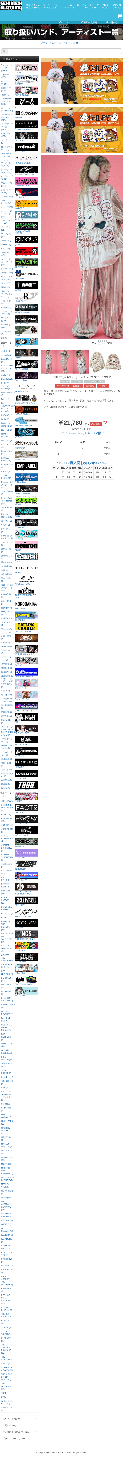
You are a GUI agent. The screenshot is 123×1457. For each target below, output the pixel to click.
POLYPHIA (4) (7, 1266)
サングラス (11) (6, 228)
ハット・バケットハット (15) (7, 214)
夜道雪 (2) (5, 784)
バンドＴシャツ (90, 6)
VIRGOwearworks (26, 308)
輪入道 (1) (5, 788)
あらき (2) (5, 525)
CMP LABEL (26, 467)
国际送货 (77, 386)
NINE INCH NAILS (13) (6, 1215)
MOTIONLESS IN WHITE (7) (7, 1178)
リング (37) (6, 283)
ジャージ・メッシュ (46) (7, 171)
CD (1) (4, 338)
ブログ (105, 6)
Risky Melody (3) (6, 466)
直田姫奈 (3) (6, 646)
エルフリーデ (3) (7, 543)
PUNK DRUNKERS (26, 252)
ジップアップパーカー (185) (7, 127)
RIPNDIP (26, 216)
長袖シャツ (65, 381)
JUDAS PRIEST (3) (6, 1071)
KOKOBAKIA (26, 605)
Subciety (26, 114)
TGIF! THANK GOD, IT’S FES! (26, 593)
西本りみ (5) (6, 716)
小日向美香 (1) (6, 595)
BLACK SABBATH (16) (5, 900)
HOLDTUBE (26, 969)
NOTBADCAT (26, 478)
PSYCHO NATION (26, 159)
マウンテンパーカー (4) (7, 155)
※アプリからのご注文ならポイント (82, 433)
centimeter (26, 275)
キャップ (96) (7, 207)
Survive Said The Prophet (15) (6, 501)
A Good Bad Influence (26, 125)
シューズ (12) (7, 269)
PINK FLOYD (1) (6, 1260)
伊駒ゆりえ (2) (6, 530)
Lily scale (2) (6, 430)
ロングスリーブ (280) (7, 82)
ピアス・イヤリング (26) (7, 278)
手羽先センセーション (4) (7, 700)
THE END (26, 569)
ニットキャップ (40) (7, 221)
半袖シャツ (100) (6, 75)
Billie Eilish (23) (5, 892)
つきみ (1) (5, 691)
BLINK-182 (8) (7, 913)
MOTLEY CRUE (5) (5, 1185)
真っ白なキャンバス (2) (7, 746)
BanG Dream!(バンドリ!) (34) (7, 368)
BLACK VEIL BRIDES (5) (6, 908)
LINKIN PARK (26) (7, 1122)
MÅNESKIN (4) (6, 1138)
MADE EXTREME (26, 580)
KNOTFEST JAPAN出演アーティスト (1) (7, 1096)
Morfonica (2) (6, 441)
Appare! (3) (6, 355)
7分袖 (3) (5, 95)
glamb (26, 103)
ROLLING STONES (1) (6, 1308)
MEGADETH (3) (6, 1152)
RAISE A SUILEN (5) (6, 459)
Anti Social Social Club (26, 913)
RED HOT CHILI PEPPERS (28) (5, 1299)
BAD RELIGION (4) (7, 878)
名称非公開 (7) (6, 764)
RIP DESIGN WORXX (26, 980)
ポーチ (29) (6, 244)
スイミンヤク (26, 854)
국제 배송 (103, 386)
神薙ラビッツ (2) (7, 557)
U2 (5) (3, 1397)
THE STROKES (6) (7, 1358)
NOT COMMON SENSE (26, 935)
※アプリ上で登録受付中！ (82, 463)
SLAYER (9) (6, 1327)
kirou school (26, 992)
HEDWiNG (26, 763)
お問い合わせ (20, 1425)
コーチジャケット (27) (7, 148)
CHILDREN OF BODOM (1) (6, 948)
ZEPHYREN (26, 901)
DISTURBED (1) (6, 986)
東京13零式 (26, 444)
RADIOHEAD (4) (6, 1271)
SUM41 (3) (5, 1364)
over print (26, 80)
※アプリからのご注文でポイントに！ (61, 43)
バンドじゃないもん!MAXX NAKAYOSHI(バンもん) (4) (7, 731)
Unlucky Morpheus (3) (6, 515)
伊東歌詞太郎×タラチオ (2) (7, 536)
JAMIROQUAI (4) (7, 1065)
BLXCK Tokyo (26, 741)
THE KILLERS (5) (7, 1082)
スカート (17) (7, 196)
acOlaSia (26, 924)
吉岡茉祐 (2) (6, 780)
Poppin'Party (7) (6, 452)
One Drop (26, 535)
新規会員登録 (88, 22)
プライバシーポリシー (20, 1438)
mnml (26, 331)
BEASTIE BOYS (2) (5, 885)
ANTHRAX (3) (7, 825)
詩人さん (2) (6, 629)
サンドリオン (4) (7, 623)
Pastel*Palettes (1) (7, 445)
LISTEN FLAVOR (26, 182)
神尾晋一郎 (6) (6, 550)
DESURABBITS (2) (7, 393)
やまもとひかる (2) (7, 774)
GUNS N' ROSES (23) (6, 1051)
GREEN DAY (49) (6, 1045)
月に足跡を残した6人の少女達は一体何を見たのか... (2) (7, 681)
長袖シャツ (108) (6, 89)
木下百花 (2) (6, 566)
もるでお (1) (6, 769)
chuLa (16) (5, 375)
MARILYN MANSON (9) (6, 1145)
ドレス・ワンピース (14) (7, 201)
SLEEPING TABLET (26, 422)
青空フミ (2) (6, 521)
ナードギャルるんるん (26, 707)
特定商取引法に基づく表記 (20, 1431)
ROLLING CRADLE (26, 627)
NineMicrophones (26, 489)
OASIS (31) (6, 1224)
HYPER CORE (26, 820)
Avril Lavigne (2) (6, 865)
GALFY (101, 381)
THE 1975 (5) (6, 801)
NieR (26, 718)
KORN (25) (6, 1104)
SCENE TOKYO (26, 91)
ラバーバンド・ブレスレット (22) (7, 294)
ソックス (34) (7, 273)
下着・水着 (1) (6, 302)
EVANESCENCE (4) (7, 1006)
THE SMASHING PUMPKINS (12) (6, 1349)
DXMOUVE (26, 523)
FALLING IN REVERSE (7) (7, 1012)
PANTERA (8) (7, 1235)
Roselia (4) (5, 471)
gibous (26, 241)
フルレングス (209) (7, 184)
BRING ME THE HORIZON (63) (6, 925)
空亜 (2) (4, 570)
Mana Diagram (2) (6, 435)
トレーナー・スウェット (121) (7, 101)
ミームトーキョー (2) (7, 753)
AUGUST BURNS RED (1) (6, 848)
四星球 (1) (5, 642)
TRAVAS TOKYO (26, 388)
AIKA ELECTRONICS (26, 673)
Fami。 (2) (5, 399)
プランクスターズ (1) (7, 740)
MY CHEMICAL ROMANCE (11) (6, 1205)
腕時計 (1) (5, 287)
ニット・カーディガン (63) (7, 109)
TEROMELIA (26, 865)
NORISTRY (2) (6, 721)
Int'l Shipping (63, 386)
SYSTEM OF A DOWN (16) (7, 1368)
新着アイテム (33, 6)
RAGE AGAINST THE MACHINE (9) (7, 1280)
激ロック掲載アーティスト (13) (7, 588)
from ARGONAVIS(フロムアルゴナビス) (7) (7, 407)
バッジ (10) (6, 307)
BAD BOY (26, 661)
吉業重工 (26, 286)
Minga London (26, 148)
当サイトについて (20, 1418)
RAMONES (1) (6, 1289)
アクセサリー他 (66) (7, 319)
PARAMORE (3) (6, 1240)
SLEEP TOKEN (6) (6, 1332)
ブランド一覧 (50, 6)
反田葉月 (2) (6, 672)
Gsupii (26, 557)
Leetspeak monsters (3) (6, 424)
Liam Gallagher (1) (6, 1115)
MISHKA (26, 797)
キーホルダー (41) (7, 326)
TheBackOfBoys (26, 786)
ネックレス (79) (6, 235)
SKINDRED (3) (6, 1322)
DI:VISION (26, 752)
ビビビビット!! (26, 684)
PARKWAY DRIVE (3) (5, 1247)
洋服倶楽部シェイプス (26, 650)
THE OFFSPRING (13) (6, 1386)
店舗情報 (116, 6)
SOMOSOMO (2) (7, 492)
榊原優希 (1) (6, 608)
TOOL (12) (5, 1393)
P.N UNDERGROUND (26, 170)
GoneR (26, 639)
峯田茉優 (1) (6, 759)
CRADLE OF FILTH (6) (6, 965)
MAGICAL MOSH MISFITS (26, 228)
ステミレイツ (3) (7, 651)
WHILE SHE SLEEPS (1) (6, 1402)
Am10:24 (26, 512)
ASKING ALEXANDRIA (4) (7, 838)
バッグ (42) (6, 241)
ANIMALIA (26, 842)
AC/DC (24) (6, 814)
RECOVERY (26, 297)
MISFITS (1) (6, 1164)
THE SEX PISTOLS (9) (6, 1315)
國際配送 (90, 386)
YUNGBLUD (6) (6, 1409)
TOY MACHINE (26, 263)
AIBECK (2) (6, 351)
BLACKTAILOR (26, 320)
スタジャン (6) (6, 141)
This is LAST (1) (6, 508)
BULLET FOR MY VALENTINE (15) (7, 938)
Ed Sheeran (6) (6, 992)
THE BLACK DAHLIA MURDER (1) (6, 1377)
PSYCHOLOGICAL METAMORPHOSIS (26, 889)
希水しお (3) (6, 562)
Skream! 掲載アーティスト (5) (7, 485)
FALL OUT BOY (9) (5, 1019)
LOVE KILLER (26, 876)
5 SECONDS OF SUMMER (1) (7, 808)
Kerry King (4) (7, 1077)
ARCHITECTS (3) (7, 830)
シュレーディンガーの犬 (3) (7, 636)
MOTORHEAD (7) (7, 1192)
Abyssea (26, 354)
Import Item (26, 947)
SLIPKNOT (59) (6, 1339)
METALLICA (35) (6, 1158)
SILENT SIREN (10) (6, 476)
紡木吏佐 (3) (6, 695)
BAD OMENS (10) (6, 872)
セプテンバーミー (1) (7, 658)
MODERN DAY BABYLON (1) (7, 1171)
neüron (26, 546)
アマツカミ (26, 433)
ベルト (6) (5, 248)
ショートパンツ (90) (7, 191)
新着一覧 (112, 22)
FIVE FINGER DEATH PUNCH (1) (7, 1027)
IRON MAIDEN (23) (6, 1058)
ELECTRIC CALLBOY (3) (7, 999)
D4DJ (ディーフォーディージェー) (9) (7, 386)
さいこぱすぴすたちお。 (26, 399)
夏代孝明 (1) (6, 712)
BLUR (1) (5, 917)
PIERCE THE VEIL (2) (6, 1253)
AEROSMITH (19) (6, 819)
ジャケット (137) (6, 134)
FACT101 (26, 809)
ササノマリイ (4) (7, 613)
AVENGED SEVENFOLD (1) (7, 857)
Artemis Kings (26, 376)
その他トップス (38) (7, 177)
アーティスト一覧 (69, 6)
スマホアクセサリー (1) (7, 312)
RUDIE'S (26, 342)
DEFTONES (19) (6, 979)
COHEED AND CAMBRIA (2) (6, 958)
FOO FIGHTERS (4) (6, 1037)
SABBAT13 (26, 501)
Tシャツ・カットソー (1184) (6, 68)
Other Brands (26, 958)
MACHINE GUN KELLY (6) (6, 1130)
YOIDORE (26, 204)
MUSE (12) (6, 1197)
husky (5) (5, 419)
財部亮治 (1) (6, 668)
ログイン (65, 22)
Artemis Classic (26, 365)
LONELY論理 (26, 775)
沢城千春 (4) (6, 618)
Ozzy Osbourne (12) (7, 1229)
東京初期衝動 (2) (7, 706)
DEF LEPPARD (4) (7, 972)
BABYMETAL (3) (6, 360)
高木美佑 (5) (6, 664)
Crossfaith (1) (6, 379)
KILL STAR (26, 137)
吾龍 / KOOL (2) (6, 602)
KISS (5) (4, 1088)
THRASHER (26, 616)
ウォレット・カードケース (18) (7, 262)
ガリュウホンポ (26, 831)
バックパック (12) (7, 253)
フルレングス (77, 381)
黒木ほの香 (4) (6, 579)
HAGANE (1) (6, 415)
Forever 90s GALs (26, 695)
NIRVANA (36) (7, 1220)
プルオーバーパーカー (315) (7, 117)
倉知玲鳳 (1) (6, 574)
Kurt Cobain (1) (6, 1109)
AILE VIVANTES (26, 729)
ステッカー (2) (6, 332)
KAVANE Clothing (26, 410)
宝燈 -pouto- (26, 456)
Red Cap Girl (26, 193)
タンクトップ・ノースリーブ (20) (7, 163)
